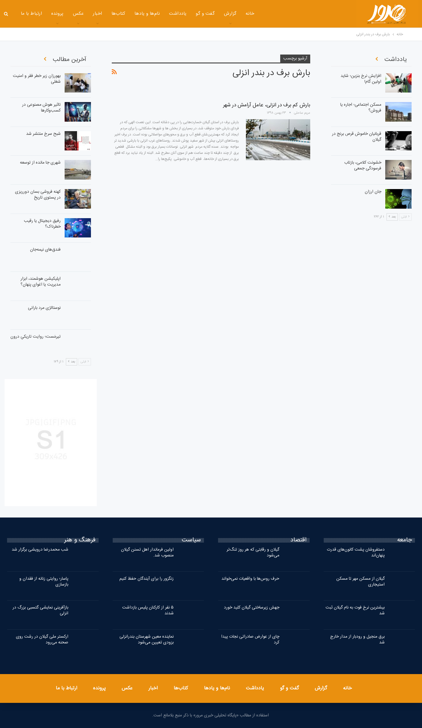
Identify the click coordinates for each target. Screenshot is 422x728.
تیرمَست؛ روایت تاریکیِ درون (35, 336)
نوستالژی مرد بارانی (44, 308)
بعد (71, 362)
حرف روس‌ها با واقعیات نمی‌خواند (250, 578)
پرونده (57, 13)
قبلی (85, 362)
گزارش (230, 13)
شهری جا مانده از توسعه (40, 162)
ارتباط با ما (31, 13)
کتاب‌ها (118, 13)
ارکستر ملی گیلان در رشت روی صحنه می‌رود (42, 639)
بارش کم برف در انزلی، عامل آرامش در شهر (266, 105)
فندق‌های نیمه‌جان (45, 249)
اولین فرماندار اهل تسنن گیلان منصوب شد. (147, 552)
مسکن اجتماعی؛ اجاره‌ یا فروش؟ (360, 107)
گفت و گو (205, 13)
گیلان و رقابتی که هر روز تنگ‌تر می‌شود (253, 552)
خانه (250, 13)
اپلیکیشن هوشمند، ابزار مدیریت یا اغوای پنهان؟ (41, 281)
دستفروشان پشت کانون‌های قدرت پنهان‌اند (356, 552)
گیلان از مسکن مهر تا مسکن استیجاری (360, 581)
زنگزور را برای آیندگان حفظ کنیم (146, 578)
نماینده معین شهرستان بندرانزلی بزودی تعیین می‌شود (146, 639)
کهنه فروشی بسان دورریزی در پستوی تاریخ (38, 194)
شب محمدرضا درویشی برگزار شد (40, 549)
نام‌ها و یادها (147, 13)
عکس (78, 13)
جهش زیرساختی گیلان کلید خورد (251, 607)
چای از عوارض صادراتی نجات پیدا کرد (250, 639)
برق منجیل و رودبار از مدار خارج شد (357, 639)
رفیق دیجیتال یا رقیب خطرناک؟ (42, 223)
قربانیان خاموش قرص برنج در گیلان (356, 136)
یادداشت (178, 13)
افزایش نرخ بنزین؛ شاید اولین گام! (361, 78)
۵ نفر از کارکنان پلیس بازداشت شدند (148, 610)
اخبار (97, 13)
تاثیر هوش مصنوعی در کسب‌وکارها (41, 107)
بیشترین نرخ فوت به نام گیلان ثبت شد (355, 610)
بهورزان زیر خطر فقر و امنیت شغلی (37, 78)
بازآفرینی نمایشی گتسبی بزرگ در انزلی (40, 610)
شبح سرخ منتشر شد (43, 134)
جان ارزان (373, 191)
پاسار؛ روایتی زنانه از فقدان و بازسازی (43, 581)
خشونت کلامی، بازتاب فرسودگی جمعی (362, 165)
